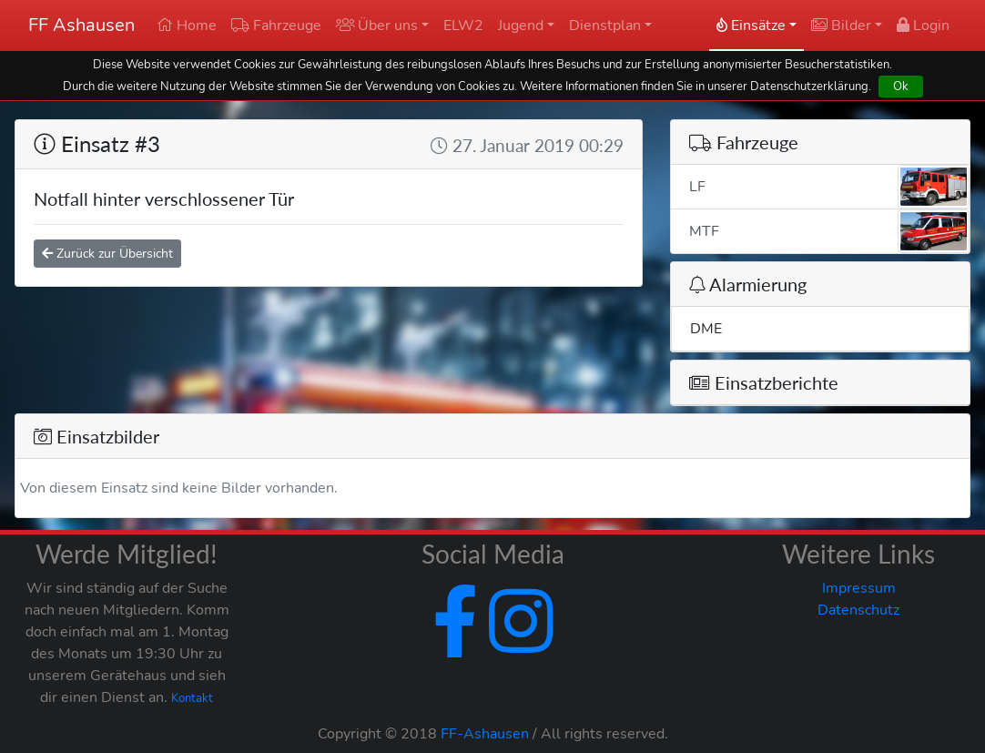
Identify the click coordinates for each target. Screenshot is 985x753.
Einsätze (751, 25)
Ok (901, 86)
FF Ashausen (81, 25)
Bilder (841, 25)
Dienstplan (605, 25)
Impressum (859, 588)
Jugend (520, 25)
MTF (829, 231)
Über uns (377, 25)
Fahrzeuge (276, 25)
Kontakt (192, 698)
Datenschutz (858, 610)
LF (829, 187)
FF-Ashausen (485, 734)
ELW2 (463, 25)
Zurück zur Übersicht (107, 253)
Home (187, 25)
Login (923, 25)
